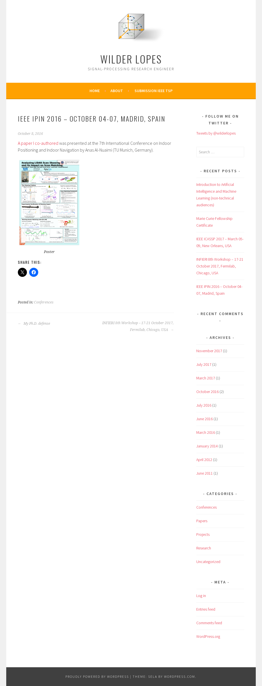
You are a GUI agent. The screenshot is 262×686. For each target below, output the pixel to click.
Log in (201, 595)
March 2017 (205, 378)
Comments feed (209, 622)
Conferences (44, 302)
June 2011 (204, 473)
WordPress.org (208, 636)
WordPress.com (179, 676)
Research (203, 548)
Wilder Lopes (131, 58)
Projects (203, 534)
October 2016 (207, 391)
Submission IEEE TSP (153, 90)
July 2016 (203, 405)
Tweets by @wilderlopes (216, 133)
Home (95, 90)
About (116, 90)
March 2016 (205, 432)
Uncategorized (208, 561)
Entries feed (205, 609)
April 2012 (204, 459)
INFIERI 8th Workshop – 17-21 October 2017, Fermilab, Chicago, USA (138, 326)
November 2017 (209, 350)
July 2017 (203, 364)
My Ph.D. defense (34, 324)
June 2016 (204, 418)
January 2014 (207, 446)
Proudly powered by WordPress (97, 676)
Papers (201, 520)
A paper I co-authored (38, 143)
